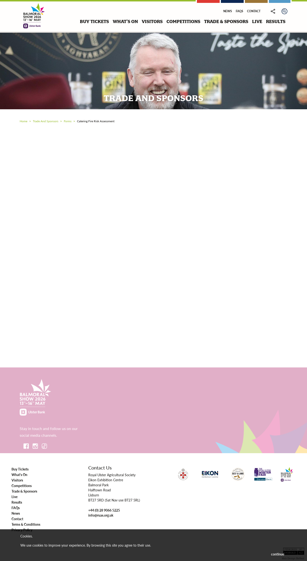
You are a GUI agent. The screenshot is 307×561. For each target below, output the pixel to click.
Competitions (22, 485)
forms (67, 121)
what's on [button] (125, 21)
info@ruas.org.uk (100, 515)
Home (23, 121)
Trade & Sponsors (24, 491)
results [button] (275, 21)
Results (17, 502)
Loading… (153, 241)
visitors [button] (152, 21)
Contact (253, 11)
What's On (19, 474)
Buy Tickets (20, 469)
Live (15, 496)
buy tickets (94, 21)
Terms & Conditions (26, 524)
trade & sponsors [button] (226, 21)
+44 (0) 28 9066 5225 (104, 510)
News (227, 11)
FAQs (239, 11)
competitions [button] (183, 21)
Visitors (17, 480)
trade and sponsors (45, 121)
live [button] (257, 21)
